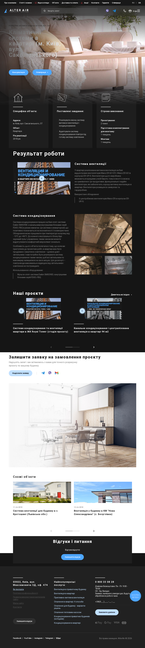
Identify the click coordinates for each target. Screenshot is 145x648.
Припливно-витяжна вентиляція (69, 597)
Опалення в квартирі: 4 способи (68, 602)
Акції (86, 3)
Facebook (17, 638)
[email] (57, 374)
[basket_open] (132, 11)
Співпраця (116, 3)
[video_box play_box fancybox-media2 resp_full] (41, 178)
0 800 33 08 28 (104, 582)
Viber (58, 638)
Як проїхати (18, 589)
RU (133, 3)
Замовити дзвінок (107, 612)
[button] (94, 347)
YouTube (28, 638)
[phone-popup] (125, 10)
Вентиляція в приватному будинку (70, 589)
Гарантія (105, 3)
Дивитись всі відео (121, 294)
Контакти (95, 3)
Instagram (38, 638)
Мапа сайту (18, 603)
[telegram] (114, 11)
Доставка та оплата (70, 3)
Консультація (18, 72)
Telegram (49, 638)
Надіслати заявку (20, 373)
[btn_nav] (139, 11)
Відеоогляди (43, 3)
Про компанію (10, 3)
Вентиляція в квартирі (64, 593)
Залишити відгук (72, 557)
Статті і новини (25, 3)
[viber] (107, 11)
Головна (12, 24)
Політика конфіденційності (25, 593)
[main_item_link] (42, 319)
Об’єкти (55, 3)
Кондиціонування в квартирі (67, 623)
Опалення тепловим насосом (67, 612)
